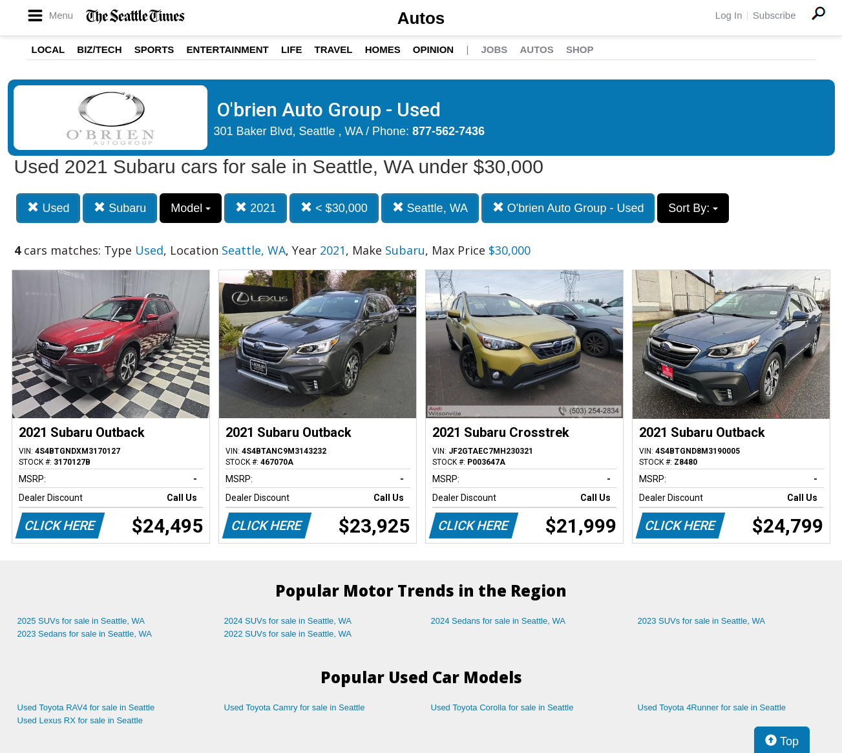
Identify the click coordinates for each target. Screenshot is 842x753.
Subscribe (774, 15)
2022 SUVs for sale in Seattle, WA (288, 634)
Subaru (120, 208)
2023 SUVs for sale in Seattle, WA (702, 621)
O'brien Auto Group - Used (568, 208)
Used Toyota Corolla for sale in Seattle (502, 707)
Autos (421, 18)
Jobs (494, 49)
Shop (580, 49)
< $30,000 (334, 208)
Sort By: (693, 208)
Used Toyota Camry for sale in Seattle (294, 707)
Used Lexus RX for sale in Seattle (80, 720)
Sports (154, 49)
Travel (334, 49)
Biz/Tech (99, 49)
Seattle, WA (430, 208)
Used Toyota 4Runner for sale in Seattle (712, 707)
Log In (728, 15)
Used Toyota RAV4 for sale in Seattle (86, 707)
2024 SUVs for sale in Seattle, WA (288, 621)
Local (48, 49)
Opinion (433, 49)
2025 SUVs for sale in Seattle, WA (81, 621)
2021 (255, 208)
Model (191, 208)
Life (291, 49)
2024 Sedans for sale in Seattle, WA (498, 621)
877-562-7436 (448, 131)
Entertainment (228, 49)
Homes (383, 49)
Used (48, 208)
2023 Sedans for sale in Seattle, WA (84, 634)
